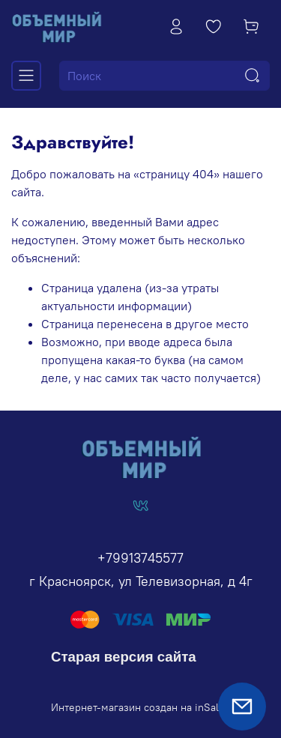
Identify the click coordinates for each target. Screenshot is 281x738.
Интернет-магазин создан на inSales (140, 707)
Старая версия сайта (123, 657)
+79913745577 (140, 557)
